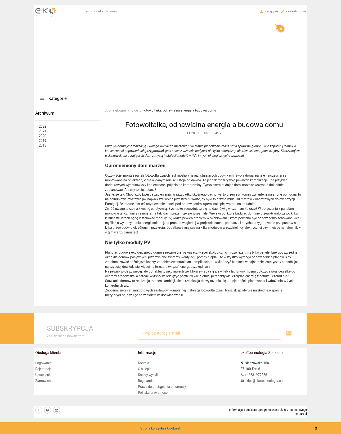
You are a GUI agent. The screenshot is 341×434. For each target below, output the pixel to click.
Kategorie (53, 98)
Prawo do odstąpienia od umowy (162, 387)
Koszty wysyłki (149, 375)
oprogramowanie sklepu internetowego (282, 410)
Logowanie (43, 363)
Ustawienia (43, 375)
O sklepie (145, 369)
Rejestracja (43, 369)
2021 (42, 131)
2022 (42, 126)
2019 (42, 141)
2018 (42, 145)
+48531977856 (254, 375)
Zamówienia (44, 381)
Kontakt (143, 363)
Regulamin (146, 381)
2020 (42, 136)
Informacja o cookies (242, 410)
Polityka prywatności (153, 392)
